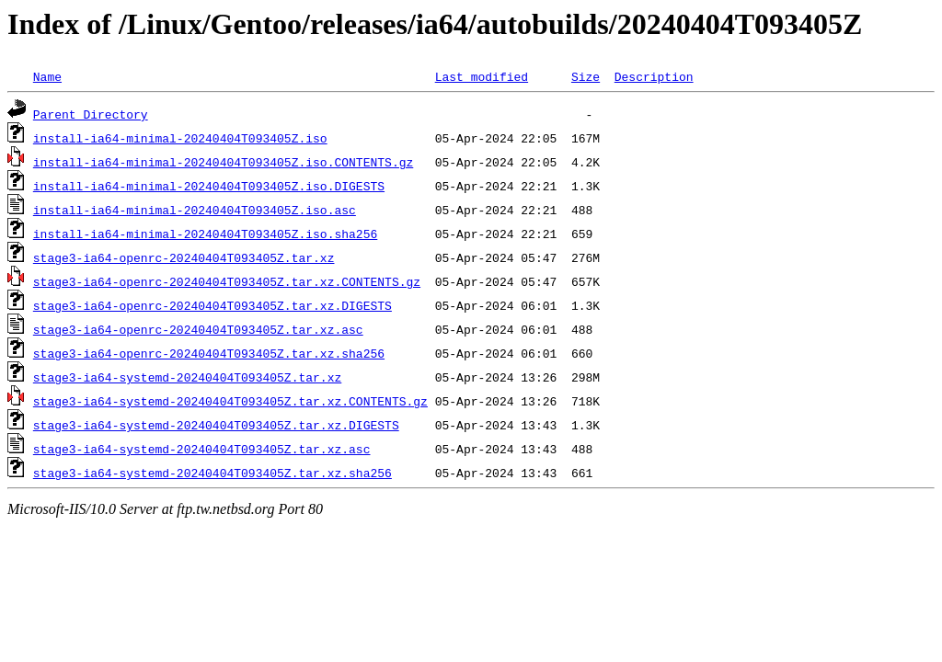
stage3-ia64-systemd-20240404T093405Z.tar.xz (187, 377)
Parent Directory (90, 114)
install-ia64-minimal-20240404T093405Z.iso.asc (194, 209)
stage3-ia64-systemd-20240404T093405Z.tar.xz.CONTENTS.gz (230, 401)
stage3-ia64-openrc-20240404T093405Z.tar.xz (184, 257)
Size (585, 76)
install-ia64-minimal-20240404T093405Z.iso (180, 138)
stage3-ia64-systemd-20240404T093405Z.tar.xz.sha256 (212, 472)
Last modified (481, 76)
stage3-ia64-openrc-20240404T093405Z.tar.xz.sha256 (209, 353)
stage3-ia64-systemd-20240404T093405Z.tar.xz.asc (202, 448)
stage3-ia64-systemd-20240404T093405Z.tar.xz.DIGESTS (216, 425)
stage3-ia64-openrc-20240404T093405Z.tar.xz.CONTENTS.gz (226, 281)
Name (47, 76)
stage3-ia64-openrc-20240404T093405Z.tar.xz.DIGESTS (212, 305)
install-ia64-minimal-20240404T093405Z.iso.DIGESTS (209, 185)
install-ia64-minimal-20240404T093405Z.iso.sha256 (205, 233)
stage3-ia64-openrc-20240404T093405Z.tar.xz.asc (198, 329)
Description (654, 76)
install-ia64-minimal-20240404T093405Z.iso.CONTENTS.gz (223, 162)
